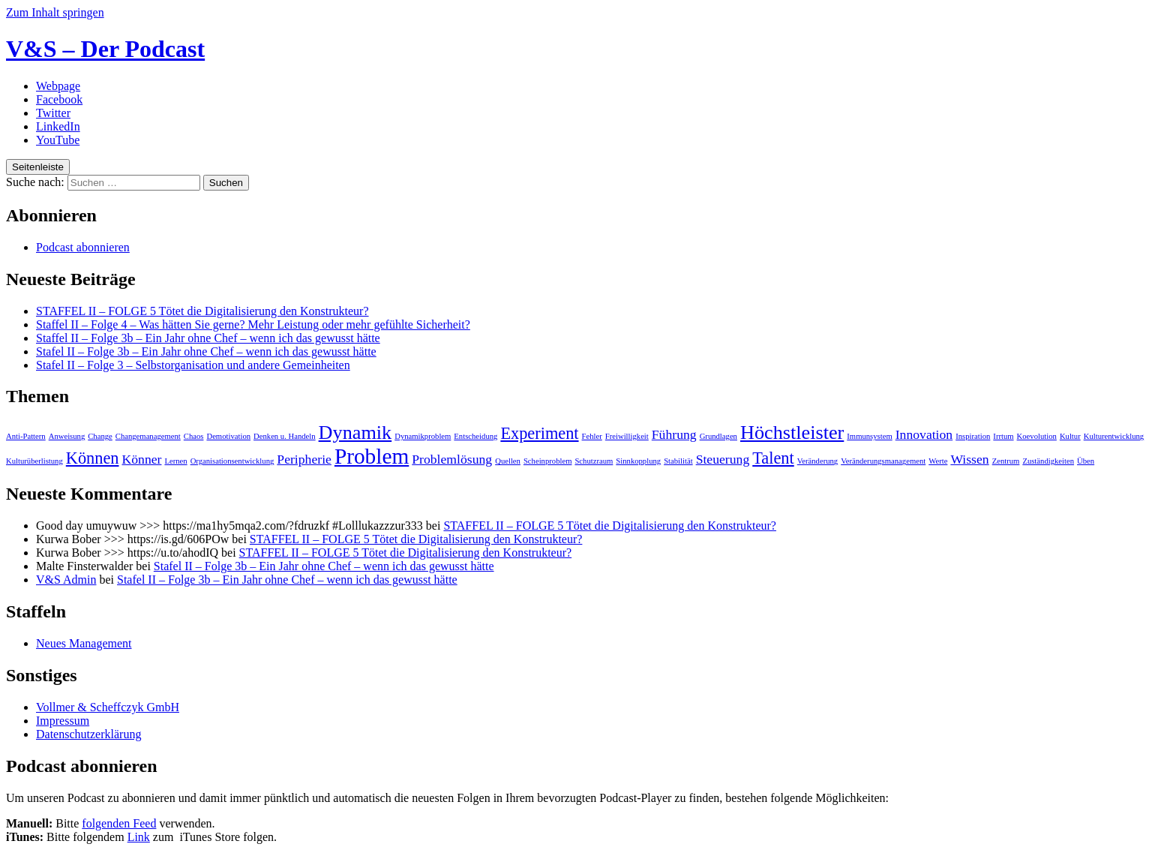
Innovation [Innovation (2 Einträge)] (924, 434)
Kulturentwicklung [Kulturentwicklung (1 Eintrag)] (1114, 436)
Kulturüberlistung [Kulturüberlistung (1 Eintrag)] (34, 461)
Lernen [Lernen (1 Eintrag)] (175, 461)
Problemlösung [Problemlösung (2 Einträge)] (452, 459)
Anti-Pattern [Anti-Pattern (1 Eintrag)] (26, 436)
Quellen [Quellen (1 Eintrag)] (507, 461)
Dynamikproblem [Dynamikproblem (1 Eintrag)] (422, 436)
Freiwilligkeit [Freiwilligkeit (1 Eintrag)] (627, 436)
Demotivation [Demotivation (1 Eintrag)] (228, 436)
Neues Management (84, 643)
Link (139, 836)
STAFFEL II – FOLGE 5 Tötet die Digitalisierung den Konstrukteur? (202, 311)
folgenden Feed (119, 823)
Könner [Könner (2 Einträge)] (141, 459)
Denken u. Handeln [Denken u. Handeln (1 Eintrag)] (285, 436)
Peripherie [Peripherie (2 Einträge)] (304, 459)
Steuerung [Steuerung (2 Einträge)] (723, 459)
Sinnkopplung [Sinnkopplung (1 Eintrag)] (638, 461)
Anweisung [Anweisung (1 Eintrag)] (67, 436)
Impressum (62, 720)
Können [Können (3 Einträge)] (92, 458)
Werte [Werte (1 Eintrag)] (937, 461)
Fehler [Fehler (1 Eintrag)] (592, 436)
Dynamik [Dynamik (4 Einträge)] (355, 432)
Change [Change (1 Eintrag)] (100, 436)
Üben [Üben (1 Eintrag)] (1085, 461)
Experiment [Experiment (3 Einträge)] (539, 433)
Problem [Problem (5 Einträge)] (371, 456)
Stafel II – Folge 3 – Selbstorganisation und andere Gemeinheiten (193, 365)
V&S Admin (66, 579)
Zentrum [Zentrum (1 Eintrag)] (1006, 461)
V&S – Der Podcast (105, 48)
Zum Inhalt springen (55, 12)
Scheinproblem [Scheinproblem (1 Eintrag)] (548, 461)
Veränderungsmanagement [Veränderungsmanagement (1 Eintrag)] (883, 461)
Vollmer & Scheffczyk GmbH (107, 707)
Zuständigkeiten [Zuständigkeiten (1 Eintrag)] (1048, 461)
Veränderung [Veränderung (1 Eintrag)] (817, 461)
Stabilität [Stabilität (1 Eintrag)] (678, 461)
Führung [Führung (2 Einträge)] (674, 434)
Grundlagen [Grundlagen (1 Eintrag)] (718, 436)
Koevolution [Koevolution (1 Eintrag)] (1037, 436)
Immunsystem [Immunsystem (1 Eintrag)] (869, 436)
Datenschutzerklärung (88, 734)
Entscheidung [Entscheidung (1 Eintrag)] (475, 436)
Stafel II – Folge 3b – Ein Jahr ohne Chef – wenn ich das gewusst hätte (206, 351)
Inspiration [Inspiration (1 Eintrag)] (973, 436)
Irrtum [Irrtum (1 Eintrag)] (1003, 436)
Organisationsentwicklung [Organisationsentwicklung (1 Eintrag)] (232, 461)
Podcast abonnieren (83, 247)
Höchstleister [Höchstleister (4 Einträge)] (792, 432)
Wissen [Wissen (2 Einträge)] (969, 459)
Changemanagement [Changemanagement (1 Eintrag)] (148, 436)
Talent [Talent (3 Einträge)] (773, 458)
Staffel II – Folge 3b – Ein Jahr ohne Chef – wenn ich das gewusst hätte (208, 338)
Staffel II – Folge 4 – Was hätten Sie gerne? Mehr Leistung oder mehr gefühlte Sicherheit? (253, 324)
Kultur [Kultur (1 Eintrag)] (1070, 436)
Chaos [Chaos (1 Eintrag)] (194, 436)
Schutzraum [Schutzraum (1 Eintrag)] (593, 461)
